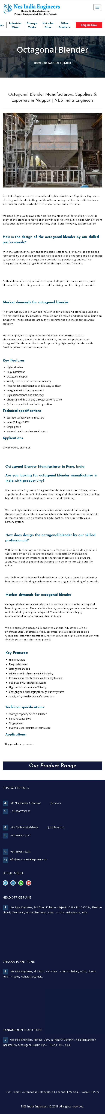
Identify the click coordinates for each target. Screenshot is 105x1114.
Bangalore (46, 1091)
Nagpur (86, 1091)
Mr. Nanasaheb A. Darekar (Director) (32, 803)
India (16, 1091)
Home (37, 63)
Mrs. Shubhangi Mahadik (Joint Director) (33, 827)
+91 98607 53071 (16, 811)
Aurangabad (30, 1091)
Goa (8, 1091)
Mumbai (74, 1091)
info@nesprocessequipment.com (28, 859)
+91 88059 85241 (16, 851)
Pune (96, 1091)
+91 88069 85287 (16, 835)
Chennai (61, 1091)
